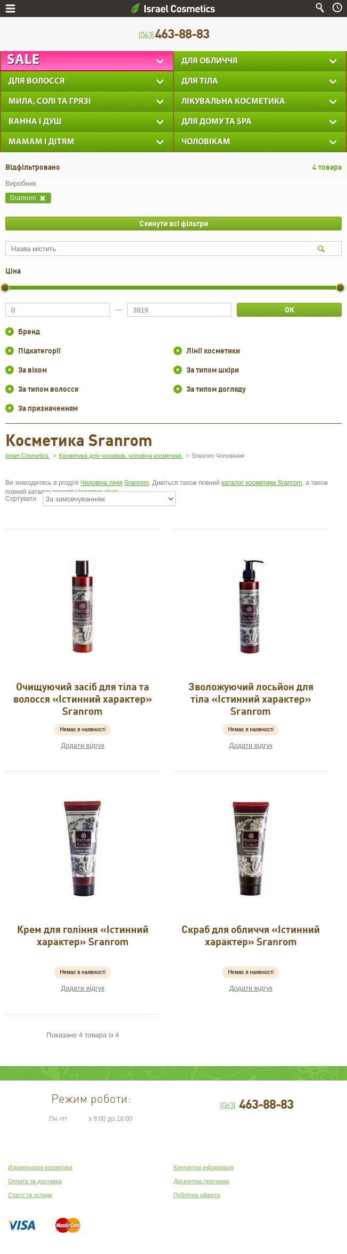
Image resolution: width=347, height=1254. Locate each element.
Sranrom (137, 482)
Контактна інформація (204, 1167)
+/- (9, 331)
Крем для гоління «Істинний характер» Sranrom (82, 935)
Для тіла (199, 81)
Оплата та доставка (35, 1181)
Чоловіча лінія (101, 482)
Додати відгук (83, 745)
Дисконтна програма (201, 1181)
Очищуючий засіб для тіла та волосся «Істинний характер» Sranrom (82, 699)
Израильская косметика (40, 1167)
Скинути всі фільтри (173, 223)
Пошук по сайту (320, 8)
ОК (289, 310)
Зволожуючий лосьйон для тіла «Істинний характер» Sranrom (250, 699)
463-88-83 (173, 34)
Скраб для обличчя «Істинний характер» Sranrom (250, 935)
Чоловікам (205, 142)
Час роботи (337, 8)
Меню (10, 8)
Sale (23, 60)
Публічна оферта (197, 1195)
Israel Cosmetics (173, 8)
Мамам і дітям (42, 142)
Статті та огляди (30, 1195)
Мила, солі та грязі (50, 101)
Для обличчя (209, 61)
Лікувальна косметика (233, 101)
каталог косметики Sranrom (261, 482)
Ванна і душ (35, 122)
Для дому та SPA (216, 122)
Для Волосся (37, 81)
